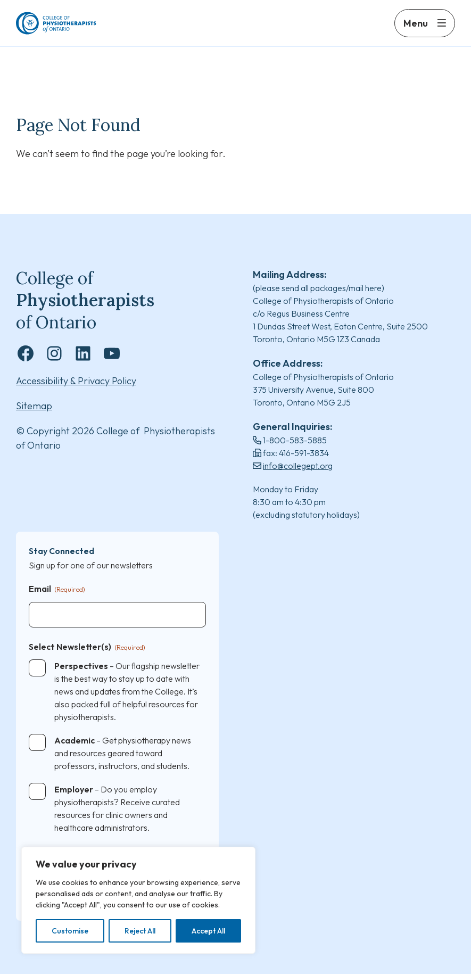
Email (57, 590)
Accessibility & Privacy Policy (76, 382)
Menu (415, 30)
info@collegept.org (298, 466)
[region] (138, 900)
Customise (70, 931)
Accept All (208, 931)
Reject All (140, 931)
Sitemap (34, 407)
